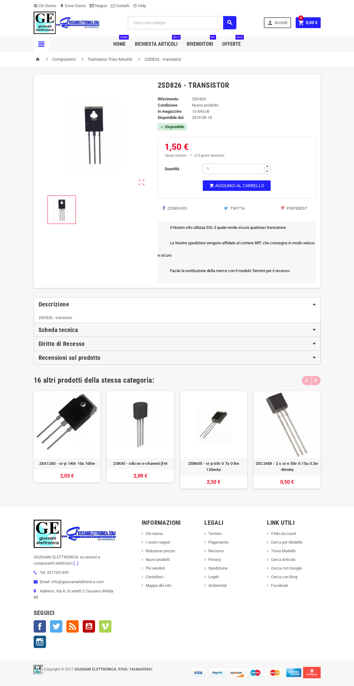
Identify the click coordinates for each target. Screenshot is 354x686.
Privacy (214, 559)
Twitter (56, 626)
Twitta (234, 208)
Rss (72, 626)
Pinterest (294, 208)
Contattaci (155, 576)
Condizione (167, 105)
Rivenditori (201, 41)
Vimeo (105, 626)
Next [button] (316, 380)
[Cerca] (182, 22)
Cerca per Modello (286, 542)
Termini (214, 533)
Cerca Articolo (283, 559)
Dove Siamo (73, 5)
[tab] (177, 304)
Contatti (120, 5)
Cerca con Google (286, 568)
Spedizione (217, 568)
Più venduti (155, 568)
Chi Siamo (45, 5)
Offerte (233, 41)
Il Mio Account (283, 533)
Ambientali (217, 585)
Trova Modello (283, 551)
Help (139, 5)
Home (121, 41)
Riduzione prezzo (160, 551)
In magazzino (169, 111)
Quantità (172, 168)
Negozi (98, 5)
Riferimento (168, 99)
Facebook (40, 626)
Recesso (216, 551)
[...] (75, 563)
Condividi (174, 208)
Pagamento (218, 542)
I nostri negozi (158, 542)
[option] (67, 440)
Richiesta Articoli (158, 41)
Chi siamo (154, 533)
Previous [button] (306, 380)
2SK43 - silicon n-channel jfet (140, 463)
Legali (213, 576)
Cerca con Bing (284, 576)
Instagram (40, 642)
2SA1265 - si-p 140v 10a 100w (67, 463)
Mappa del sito (158, 585)
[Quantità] (233, 169)
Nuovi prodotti (158, 559)
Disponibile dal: (171, 117)
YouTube (89, 626)
